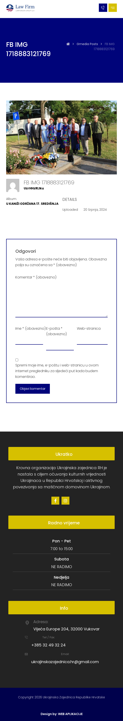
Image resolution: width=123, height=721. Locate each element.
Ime (30, 328)
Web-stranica (89, 328)
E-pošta (56, 331)
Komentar (35, 277)
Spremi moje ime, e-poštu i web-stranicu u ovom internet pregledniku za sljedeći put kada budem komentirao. (57, 371)
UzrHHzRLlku (34, 188)
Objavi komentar (32, 388)
